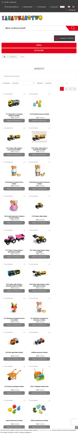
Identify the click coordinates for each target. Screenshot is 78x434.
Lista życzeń (53, 7)
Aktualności (6, 398)
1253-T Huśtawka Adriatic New (64, 284)
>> (74, 89)
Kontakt (5, 418)
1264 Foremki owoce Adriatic (14, 318)
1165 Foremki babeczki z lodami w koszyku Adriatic (14, 183)
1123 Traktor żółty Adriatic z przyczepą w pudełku (64, 114)
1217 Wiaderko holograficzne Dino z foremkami (14, 251)
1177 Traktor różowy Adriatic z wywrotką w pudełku (64, 183)
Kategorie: (40, 83)
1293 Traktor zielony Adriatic (64, 318)
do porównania (9, 94)
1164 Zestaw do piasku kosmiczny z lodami (64, 149)
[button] (23, 83)
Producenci (12, 57)
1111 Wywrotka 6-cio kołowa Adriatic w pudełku (14, 114)
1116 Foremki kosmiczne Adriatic (39, 114)
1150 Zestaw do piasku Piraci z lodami (39, 149)
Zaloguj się (70, 10)
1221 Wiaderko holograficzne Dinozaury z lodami (39, 251)
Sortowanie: (6, 83)
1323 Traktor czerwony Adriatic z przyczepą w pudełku (64, 353)
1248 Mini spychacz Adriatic (14, 284)
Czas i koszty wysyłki (48, 401)
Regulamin (6, 410)
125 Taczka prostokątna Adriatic (39, 284)
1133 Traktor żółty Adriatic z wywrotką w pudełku (14, 149)
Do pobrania (6, 415)
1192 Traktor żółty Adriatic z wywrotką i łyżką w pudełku (39, 217)
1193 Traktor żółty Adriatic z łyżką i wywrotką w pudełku (64, 217)
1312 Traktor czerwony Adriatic (39, 352)
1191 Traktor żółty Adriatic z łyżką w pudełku (14, 217)
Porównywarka (40, 7)
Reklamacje (6, 401)
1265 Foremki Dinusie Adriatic (39, 318)
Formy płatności (46, 398)
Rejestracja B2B (26, 7)
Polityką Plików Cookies (45, 430)
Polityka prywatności (9, 413)
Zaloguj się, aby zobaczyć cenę (14, 120)
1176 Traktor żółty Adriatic (39, 182)
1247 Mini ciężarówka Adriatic (64, 250)
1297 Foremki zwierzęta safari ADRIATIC (14, 353)
